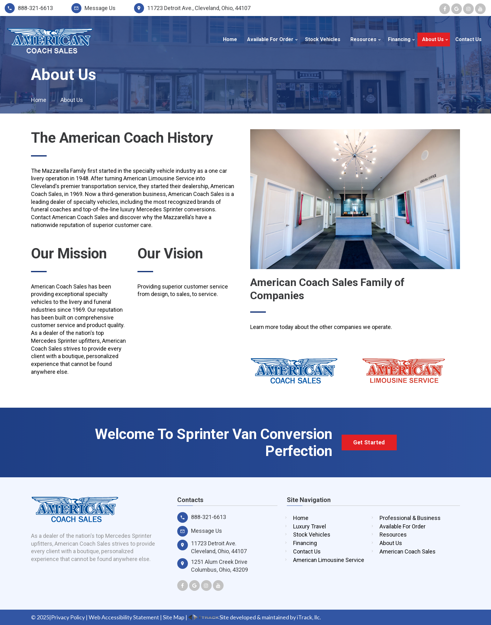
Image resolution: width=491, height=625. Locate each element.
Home (230, 39)
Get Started (369, 442)
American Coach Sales (408, 551)
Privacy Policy (68, 617)
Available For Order (270, 39)
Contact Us (468, 39)
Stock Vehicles (322, 39)
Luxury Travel (309, 526)
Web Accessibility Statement (124, 617)
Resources (363, 39)
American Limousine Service (328, 560)
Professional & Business (410, 518)
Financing (399, 39)
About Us (433, 39)
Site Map (173, 617)
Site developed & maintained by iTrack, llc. (254, 617)
